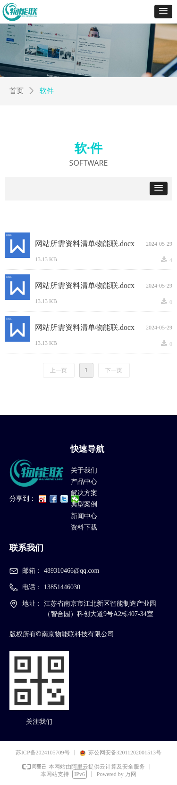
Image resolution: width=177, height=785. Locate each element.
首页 (16, 91)
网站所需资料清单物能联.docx (85, 244)
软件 (47, 91)
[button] (163, 11)
